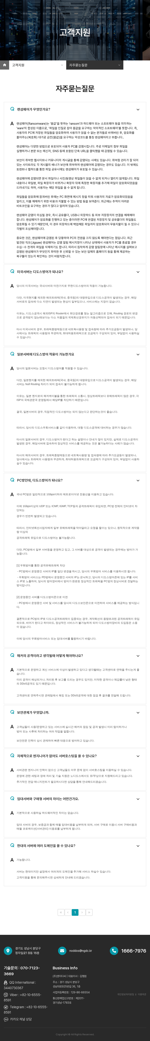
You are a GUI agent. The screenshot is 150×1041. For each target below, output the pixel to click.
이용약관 (142, 994)
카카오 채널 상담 (21, 1019)
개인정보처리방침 (125, 994)
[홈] (4, 65)
